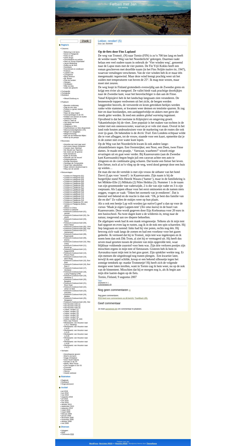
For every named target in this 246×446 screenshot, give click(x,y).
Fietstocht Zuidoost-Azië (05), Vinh (77, 227)
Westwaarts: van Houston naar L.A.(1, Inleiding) (76, 324)
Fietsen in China (70, 208)
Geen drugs (68, 58)
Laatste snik (68, 73)
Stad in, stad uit (70, 120)
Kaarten (67, 111)
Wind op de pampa (71, 137)
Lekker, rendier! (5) (71, 317)
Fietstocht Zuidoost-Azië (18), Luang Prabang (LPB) (75, 273)
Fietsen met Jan (123, 4)
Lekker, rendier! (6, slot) (73, 319)
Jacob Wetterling (70, 63)
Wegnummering (70, 134)
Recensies (66, 141)
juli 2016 (65, 399)
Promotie (67, 367)
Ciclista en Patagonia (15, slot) (76, 202)
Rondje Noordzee (71, 161)
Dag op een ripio (70, 107)
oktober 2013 (67, 404)
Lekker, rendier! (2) (71, 311)
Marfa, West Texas (71, 363)
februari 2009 (67, 414)
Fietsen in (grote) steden (73, 109)
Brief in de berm (70, 356)
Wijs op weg (68, 86)
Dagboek (65, 380)
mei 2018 (65, 395)
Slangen (67, 82)
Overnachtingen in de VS (73, 115)
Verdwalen (68, 84)
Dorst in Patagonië (71, 54)
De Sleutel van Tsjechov (73, 150)
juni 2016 (65, 401)
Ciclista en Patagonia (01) (74, 176)
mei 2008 (65, 423)
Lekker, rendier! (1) (71, 309)
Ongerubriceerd (67, 384)
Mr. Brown (68, 78)
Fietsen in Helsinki (71, 210)
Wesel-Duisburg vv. (71, 98)
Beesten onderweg (71, 105)
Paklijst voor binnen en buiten (75, 117)
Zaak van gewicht (71, 88)
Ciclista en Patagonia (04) (74, 181)
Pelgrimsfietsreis (70, 159)
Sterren (67, 371)
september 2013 (68, 406)
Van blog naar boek (71, 122)
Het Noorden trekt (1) (72, 304)
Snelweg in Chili (70, 119)
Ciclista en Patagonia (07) (74, 187)
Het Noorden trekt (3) (72, 308)
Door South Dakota (71, 360)
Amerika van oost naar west (75, 144)
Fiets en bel (68, 56)
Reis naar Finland (71, 321)
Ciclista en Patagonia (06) (74, 185)
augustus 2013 (67, 408)
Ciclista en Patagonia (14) (74, 200)
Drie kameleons (70, 154)
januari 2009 (66, 416)
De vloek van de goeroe (73, 152)
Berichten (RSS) (105, 443)
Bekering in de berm (72, 52)
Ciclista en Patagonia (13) (74, 198)
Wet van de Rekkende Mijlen (75, 135)
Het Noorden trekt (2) (72, 306)
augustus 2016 (67, 397)
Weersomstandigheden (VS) (75, 130)
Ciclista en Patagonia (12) (74, 196)
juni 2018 (65, 393)
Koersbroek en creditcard (73, 69)
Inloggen (65, 430)
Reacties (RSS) (121, 443)
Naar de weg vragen (72, 113)
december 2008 (67, 418)
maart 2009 (66, 412)
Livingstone (68, 75)
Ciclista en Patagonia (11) (74, 195)
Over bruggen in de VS (73, 365)
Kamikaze (68, 67)
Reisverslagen (67, 172)
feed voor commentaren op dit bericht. (116, 298)
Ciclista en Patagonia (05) (74, 183)
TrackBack (141, 298)
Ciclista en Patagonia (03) (74, 179)
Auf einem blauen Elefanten (74, 146)
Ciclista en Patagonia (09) (74, 191)
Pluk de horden (70, 80)
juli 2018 (65, 391)
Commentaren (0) (105, 285)
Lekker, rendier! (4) (71, 315)
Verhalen (65, 351)
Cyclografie (66, 91)
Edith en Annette (70, 156)
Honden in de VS (70, 362)
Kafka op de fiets (70, 65)
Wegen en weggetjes (72, 132)
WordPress (93, 443)
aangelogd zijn (111, 309)
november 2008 (67, 419)
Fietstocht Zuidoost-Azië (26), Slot (77, 302)
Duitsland (65, 95)
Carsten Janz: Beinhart (73, 148)
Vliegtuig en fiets (70, 126)
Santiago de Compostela (73, 163)
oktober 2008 (67, 421)
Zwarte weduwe (70, 373)
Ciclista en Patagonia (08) (74, 189)
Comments (68, 434)
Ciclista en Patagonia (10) (74, 193)
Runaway (67, 369)
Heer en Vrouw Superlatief (74, 61)
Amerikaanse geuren (72, 354)
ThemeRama (152, 443)
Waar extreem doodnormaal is (75, 167)
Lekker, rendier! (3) (71, 313)
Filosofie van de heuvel (73, 157)
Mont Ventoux (69, 76)
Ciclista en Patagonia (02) (74, 178)
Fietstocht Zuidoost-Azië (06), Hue (77, 228)
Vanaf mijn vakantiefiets (73, 165)
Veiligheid (68, 124)
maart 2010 (66, 410)
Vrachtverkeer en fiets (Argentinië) (77, 128)
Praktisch (65, 102)
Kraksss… (68, 71)
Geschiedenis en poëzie (73, 59)
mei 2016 (65, 402)
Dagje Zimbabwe (70, 358)
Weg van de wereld (71, 169)
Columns (65, 48)
